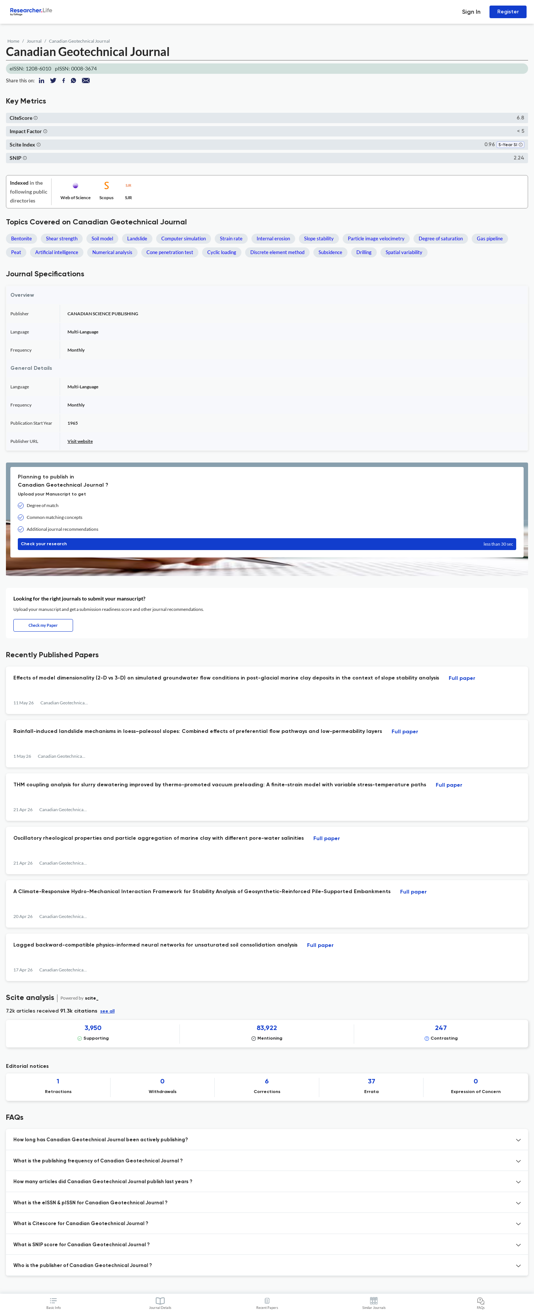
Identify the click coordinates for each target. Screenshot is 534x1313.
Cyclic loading (221, 252)
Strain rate (231, 238)
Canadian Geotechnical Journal (79, 41)
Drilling (364, 252)
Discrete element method (277, 252)
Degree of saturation (441, 238)
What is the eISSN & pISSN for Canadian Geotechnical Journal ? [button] (90, 1203)
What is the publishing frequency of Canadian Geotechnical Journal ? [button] (98, 1161)
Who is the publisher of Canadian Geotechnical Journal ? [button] (82, 1265)
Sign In (471, 11)
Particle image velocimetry (376, 238)
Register (508, 12)
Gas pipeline (490, 238)
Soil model (102, 238)
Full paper (462, 678)
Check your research (267, 544)
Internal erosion (273, 238)
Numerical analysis (112, 252)
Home (13, 41)
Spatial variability (404, 252)
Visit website (80, 441)
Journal (34, 41)
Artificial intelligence (56, 252)
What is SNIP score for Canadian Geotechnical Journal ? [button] (81, 1245)
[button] (35, 118)
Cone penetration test (169, 252)
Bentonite (21, 238)
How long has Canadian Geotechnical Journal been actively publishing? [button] (100, 1140)
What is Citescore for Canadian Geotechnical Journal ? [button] (80, 1223)
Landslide (137, 238)
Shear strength (62, 238)
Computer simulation (183, 238)
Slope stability (319, 238)
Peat (16, 252)
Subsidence (330, 252)
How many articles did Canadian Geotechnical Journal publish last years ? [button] (102, 1181)
